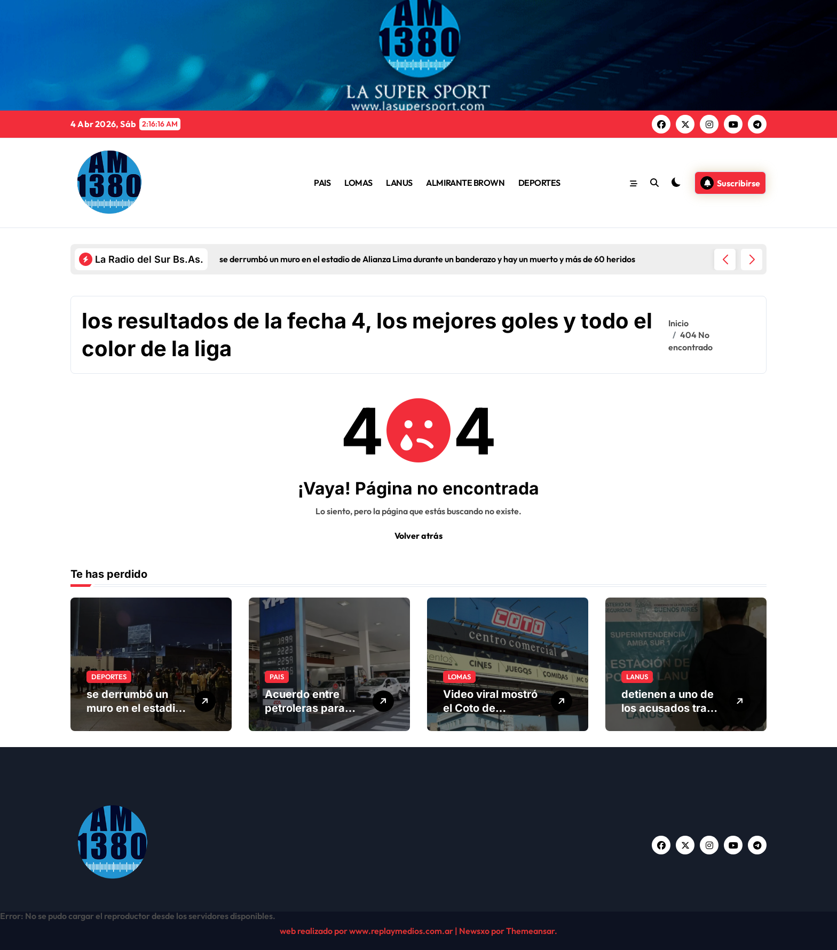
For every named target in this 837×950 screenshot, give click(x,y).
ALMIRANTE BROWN (465, 182)
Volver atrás (418, 535)
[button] (751, 259)
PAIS (322, 182)
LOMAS (358, 182)
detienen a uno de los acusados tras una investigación (667, 708)
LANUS (399, 182)
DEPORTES (539, 182)
